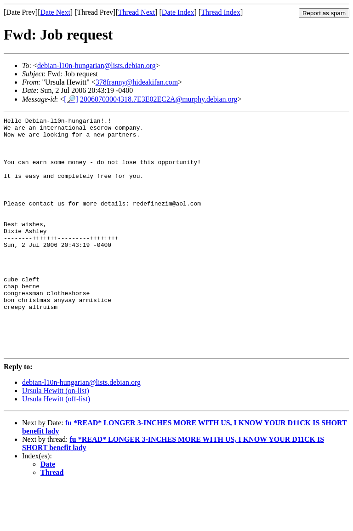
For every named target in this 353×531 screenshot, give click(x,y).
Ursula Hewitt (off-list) (56, 446)
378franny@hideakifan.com (137, 82)
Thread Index (220, 12)
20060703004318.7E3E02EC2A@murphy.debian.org (159, 99)
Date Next (55, 12)
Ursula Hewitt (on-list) (55, 437)
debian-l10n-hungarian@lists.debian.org (96, 65)
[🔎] (71, 99)
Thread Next (136, 12)
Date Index (178, 12)
